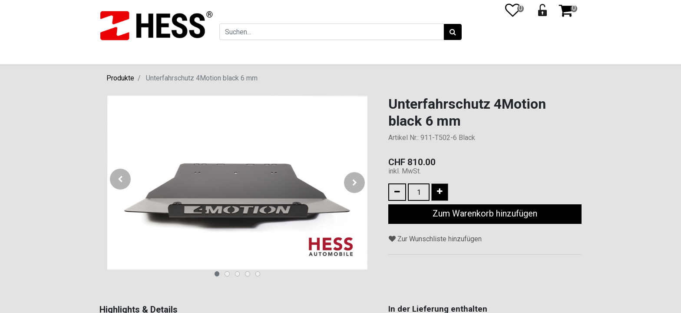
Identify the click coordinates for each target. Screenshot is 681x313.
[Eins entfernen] (397, 192)
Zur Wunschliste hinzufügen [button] (435, 239)
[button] (120, 182)
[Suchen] (452, 32)
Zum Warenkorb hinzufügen (485, 213)
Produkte (120, 78)
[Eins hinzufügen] (439, 192)
